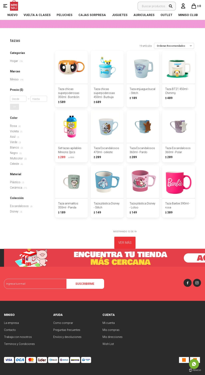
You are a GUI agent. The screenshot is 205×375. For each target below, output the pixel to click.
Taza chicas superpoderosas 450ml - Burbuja (104, 93)
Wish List (108, 344)
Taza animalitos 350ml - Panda (68, 205)
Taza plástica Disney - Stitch (107, 205)
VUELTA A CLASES (37, 15)
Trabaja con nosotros (18, 337)
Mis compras (111, 330)
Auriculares (144, 15)
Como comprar (63, 322)
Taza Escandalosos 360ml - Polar (178, 150)
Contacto (10, 330)
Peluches (64, 15)
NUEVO (12, 15)
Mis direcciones (112, 337)
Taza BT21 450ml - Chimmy (177, 91)
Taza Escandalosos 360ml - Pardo (142, 150)
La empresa (11, 322)
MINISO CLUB (188, 15)
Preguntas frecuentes (66, 330)
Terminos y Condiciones (19, 344)
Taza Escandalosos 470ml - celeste (106, 150)
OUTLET (166, 15)
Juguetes (120, 15)
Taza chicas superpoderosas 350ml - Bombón (68, 93)
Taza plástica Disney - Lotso (142, 205)
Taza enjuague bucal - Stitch (142, 91)
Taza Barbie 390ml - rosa (177, 205)
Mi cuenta (108, 322)
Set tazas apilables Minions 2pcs (69, 150)
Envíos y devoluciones (67, 337)
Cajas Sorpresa (92, 15)
